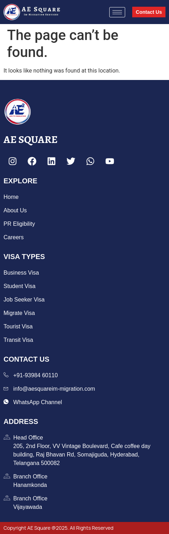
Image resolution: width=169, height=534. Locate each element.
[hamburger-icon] (117, 12)
